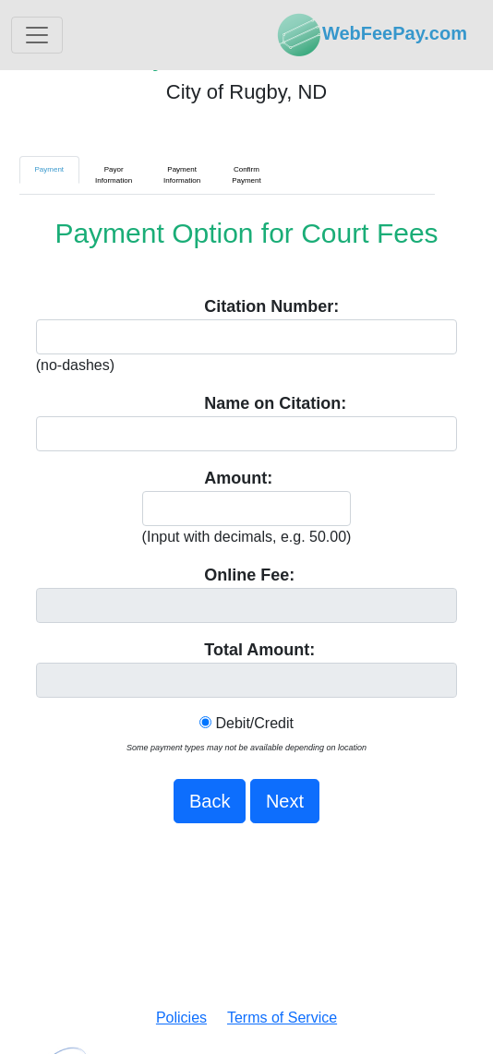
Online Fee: (249, 575)
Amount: (238, 478)
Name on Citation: (275, 403)
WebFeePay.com (371, 35)
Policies (181, 1017)
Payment (50, 169)
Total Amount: (259, 650)
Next (285, 801)
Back (209, 801)
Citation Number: (271, 306)
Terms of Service (282, 1017)
